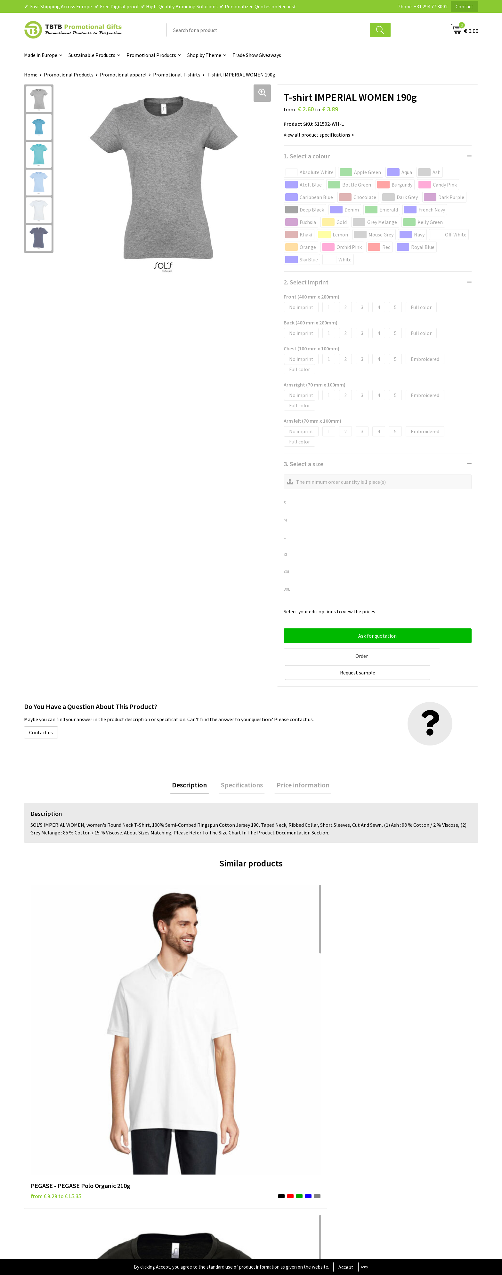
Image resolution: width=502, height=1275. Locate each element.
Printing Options (165, 1127)
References (384, 1118)
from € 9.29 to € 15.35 (56, 989)
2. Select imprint (306, 282)
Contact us (41, 713)
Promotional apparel (123, 74)
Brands (266, 1098)
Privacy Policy (274, 1108)
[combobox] (268, 30)
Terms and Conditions (283, 1127)
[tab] (193, 767)
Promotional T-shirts (176, 74)
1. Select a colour (307, 156)
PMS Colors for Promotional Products (188, 1137)
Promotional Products (151, 55)
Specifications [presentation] (242, 766)
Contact (465, 6)
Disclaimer (270, 1118)
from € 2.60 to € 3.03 (395, 989)
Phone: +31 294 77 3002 (422, 6)
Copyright (270, 1137)
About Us (382, 1098)
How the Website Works (172, 1118)
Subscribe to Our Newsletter (290, 1147)
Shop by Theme (204, 55)
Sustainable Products (92, 55)
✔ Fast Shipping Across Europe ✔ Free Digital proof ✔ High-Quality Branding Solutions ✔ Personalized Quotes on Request (160, 6)
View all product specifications (319, 134)
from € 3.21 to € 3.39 (281, 989)
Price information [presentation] (298, 766)
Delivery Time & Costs (170, 1108)
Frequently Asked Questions (176, 1098)
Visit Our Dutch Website (397, 1127)
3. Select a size (303, 464)
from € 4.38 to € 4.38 (168, 999)
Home (30, 74)
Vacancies (382, 1108)
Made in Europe (40, 55)
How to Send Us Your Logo (174, 1147)
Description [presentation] (193, 766)
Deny (364, 1266)
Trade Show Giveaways (256, 55)
